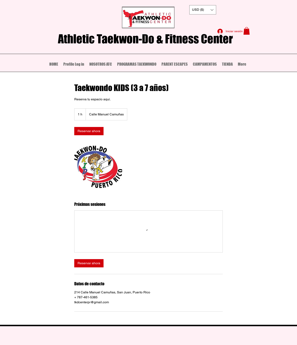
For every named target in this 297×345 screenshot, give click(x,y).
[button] (202, 9)
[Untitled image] (98, 168)
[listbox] (202, 9)
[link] (89, 131)
